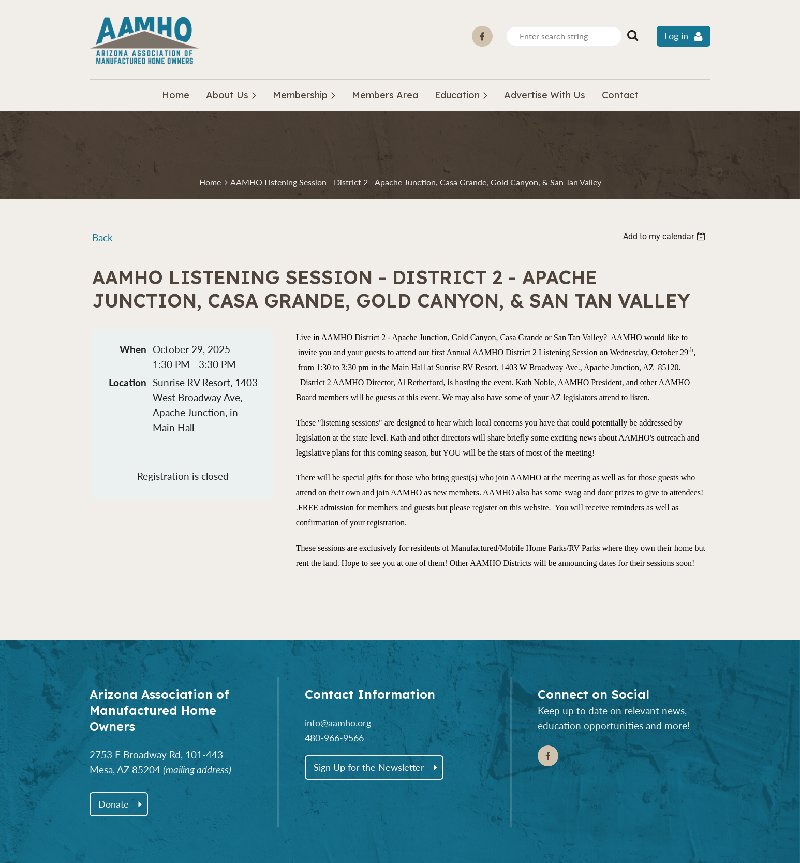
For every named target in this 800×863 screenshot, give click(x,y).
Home (210, 182)
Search (632, 35)
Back (102, 237)
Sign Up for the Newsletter (369, 767)
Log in (676, 36)
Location (127, 382)
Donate (113, 804)
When (133, 349)
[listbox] (665, 236)
